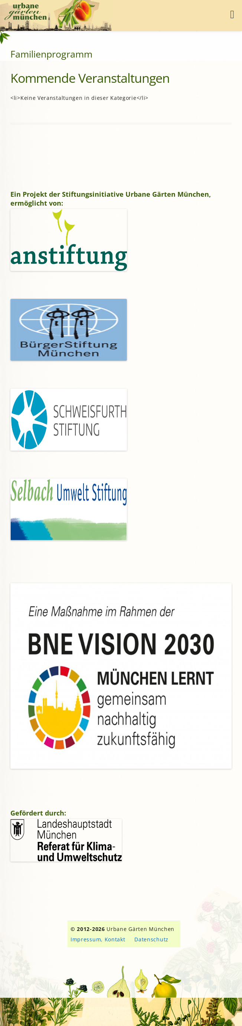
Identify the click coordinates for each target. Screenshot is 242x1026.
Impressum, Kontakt (98, 939)
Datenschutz (151, 939)
